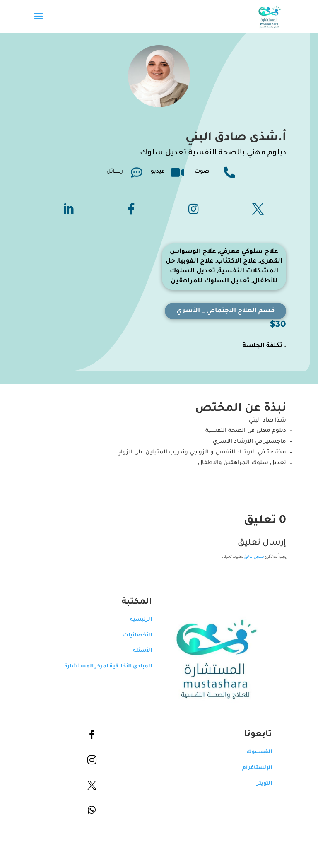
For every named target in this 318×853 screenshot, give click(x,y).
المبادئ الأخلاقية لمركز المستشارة (108, 667)
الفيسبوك (259, 752)
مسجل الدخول (254, 556)
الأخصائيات (137, 636)
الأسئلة (142, 651)
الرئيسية (141, 620)
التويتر (264, 784)
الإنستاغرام (257, 768)
